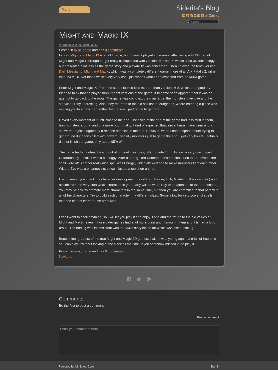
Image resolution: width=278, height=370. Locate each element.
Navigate (65, 256)
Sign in (214, 366)
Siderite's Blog (197, 8)
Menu (66, 9)
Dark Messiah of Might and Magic (84, 71)
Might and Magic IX (94, 34)
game (87, 50)
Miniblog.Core (84, 366)
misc (77, 50)
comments (114, 50)
